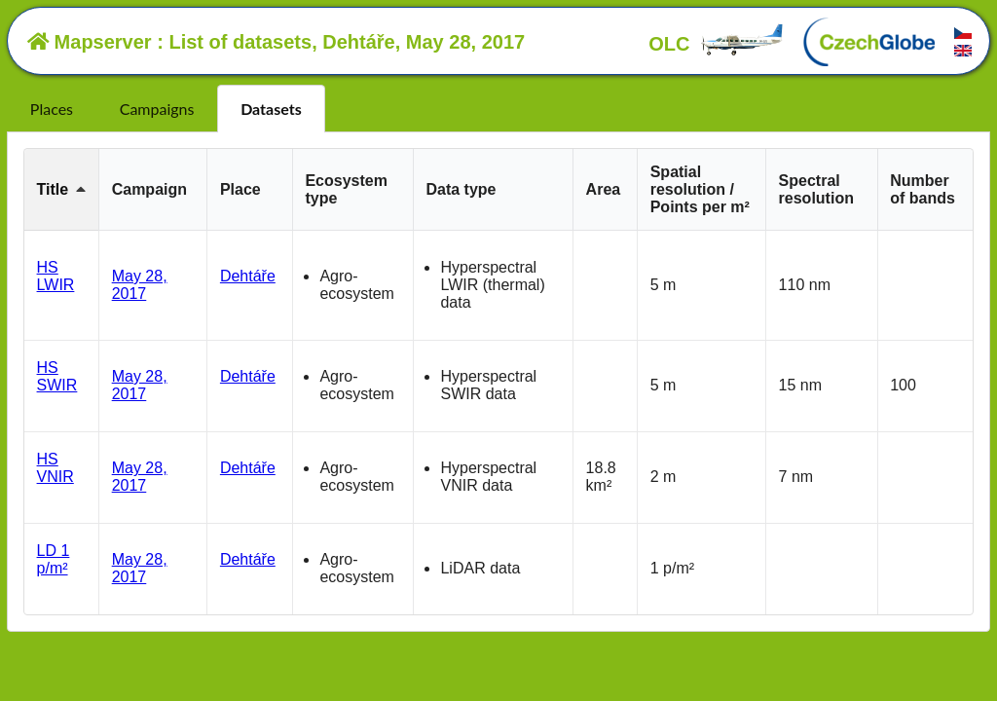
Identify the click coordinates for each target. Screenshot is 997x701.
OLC (716, 44)
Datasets (271, 108)
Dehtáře (248, 276)
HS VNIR (55, 468)
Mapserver (89, 42)
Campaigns (157, 108)
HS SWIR (57, 376)
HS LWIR (56, 276)
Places (51, 108)
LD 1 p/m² (53, 559)
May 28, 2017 (139, 285)
